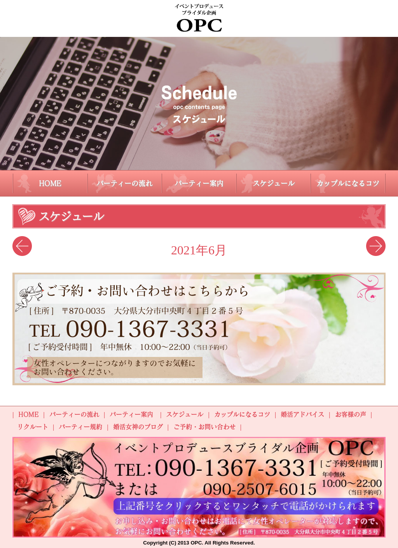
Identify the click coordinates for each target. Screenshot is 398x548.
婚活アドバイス (302, 414)
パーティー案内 (199, 183)
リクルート (32, 427)
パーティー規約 (80, 427)
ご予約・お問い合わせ (204, 427)
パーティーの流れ (124, 183)
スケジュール (274, 183)
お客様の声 (350, 414)
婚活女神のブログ (138, 427)
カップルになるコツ (347, 183)
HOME (50, 183)
